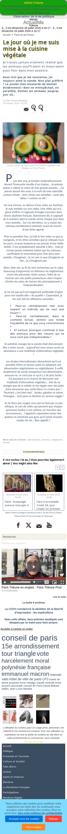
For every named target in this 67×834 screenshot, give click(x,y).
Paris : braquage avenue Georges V (17, 503)
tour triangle (19, 653)
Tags (40, 741)
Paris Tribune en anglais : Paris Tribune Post (31, 587)
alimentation (34, 439)
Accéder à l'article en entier (17, 628)
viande (6, 442)
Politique (8, 751)
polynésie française (26, 667)
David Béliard (51, 685)
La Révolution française (16, 787)
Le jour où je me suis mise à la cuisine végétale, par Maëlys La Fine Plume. (33, 166)
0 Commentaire (10, 590)
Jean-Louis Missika (20, 688)
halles (5, 688)
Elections (8, 782)
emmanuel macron (25, 674)
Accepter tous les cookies (24, 818)
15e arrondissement (30, 646)
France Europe (33, 516)
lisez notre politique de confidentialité (40, 813)
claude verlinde (45, 682)
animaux (45, 439)
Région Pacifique (28, 513)
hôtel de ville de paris (25, 679)
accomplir (17, 685)
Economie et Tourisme (16, 756)
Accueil (6, 34)
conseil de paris (30, 637)
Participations (11, 792)
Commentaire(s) (33, 451)
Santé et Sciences (13, 777)
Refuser (53, 818)
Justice (7, 771)
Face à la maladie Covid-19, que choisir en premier (48, 504)
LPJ (45, 679)
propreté (14, 682)
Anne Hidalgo (28, 682)
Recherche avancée (13, 543)
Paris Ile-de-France (24, 34)
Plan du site (30, 741)
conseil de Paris (33, 685)
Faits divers (9, 766)
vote (43, 653)
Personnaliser (33, 827)
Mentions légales (12, 797)
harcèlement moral (25, 660)
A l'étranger (47, 516)
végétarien (56, 439)
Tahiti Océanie (11, 513)
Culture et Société (14, 761)
